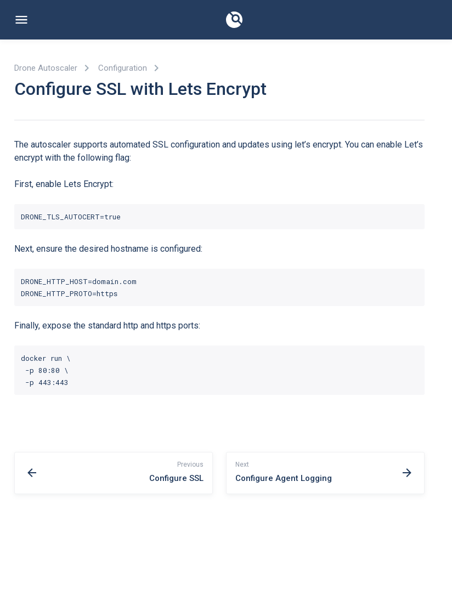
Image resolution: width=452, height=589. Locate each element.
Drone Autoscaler (45, 68)
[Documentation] (234, 20)
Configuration (122, 68)
